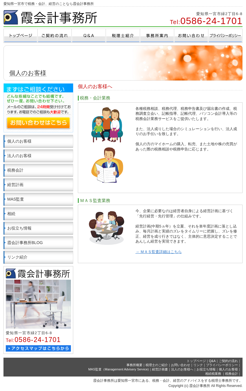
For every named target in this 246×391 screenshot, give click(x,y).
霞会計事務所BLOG (25, 242)
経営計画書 (160, 369)
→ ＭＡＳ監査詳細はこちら (158, 252)
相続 (11, 213)
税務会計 (15, 170)
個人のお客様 (19, 141)
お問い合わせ (180, 365)
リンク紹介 (17, 257)
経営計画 (15, 184)
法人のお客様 (19, 155)
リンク (198, 365)
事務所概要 (134, 365)
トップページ (196, 361)
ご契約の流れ (228, 361)
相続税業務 (213, 373)
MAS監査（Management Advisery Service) (118, 369)
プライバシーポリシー (222, 365)
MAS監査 (15, 199)
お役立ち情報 (19, 228)
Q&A (212, 361)
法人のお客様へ (182, 369)
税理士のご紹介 (157, 365)
